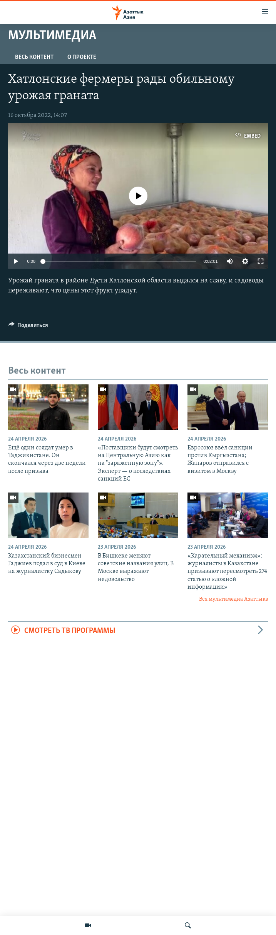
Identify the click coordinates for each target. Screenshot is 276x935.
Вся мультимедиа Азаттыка (233, 599)
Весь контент (34, 57)
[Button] (28, 327)
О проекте (81, 57)
